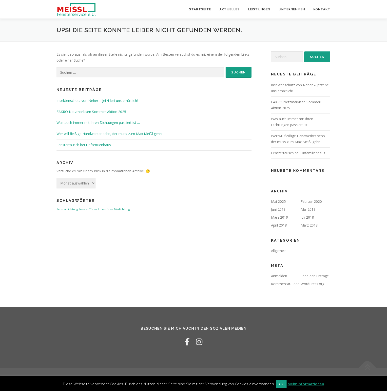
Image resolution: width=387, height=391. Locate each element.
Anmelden (279, 276)
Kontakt (321, 9)
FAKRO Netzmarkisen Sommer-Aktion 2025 (91, 111)
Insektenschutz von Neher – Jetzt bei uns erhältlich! (97, 100)
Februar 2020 (311, 201)
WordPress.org (312, 283)
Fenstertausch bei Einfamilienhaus (84, 144)
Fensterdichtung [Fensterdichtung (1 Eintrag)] (67, 209)
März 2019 (279, 217)
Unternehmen (292, 9)
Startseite (200, 9)
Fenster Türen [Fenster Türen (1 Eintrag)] (88, 209)
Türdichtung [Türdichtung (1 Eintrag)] (122, 209)
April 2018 (279, 225)
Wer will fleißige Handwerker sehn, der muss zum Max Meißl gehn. (109, 133)
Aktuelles (229, 9)
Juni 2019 (278, 209)
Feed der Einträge (315, 276)
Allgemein (279, 250)
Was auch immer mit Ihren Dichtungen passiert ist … (98, 122)
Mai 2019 (308, 209)
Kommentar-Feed (285, 283)
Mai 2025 (278, 201)
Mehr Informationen (306, 383)
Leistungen (259, 9)
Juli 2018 (307, 217)
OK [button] (281, 384)
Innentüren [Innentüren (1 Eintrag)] (105, 209)
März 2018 (309, 225)
